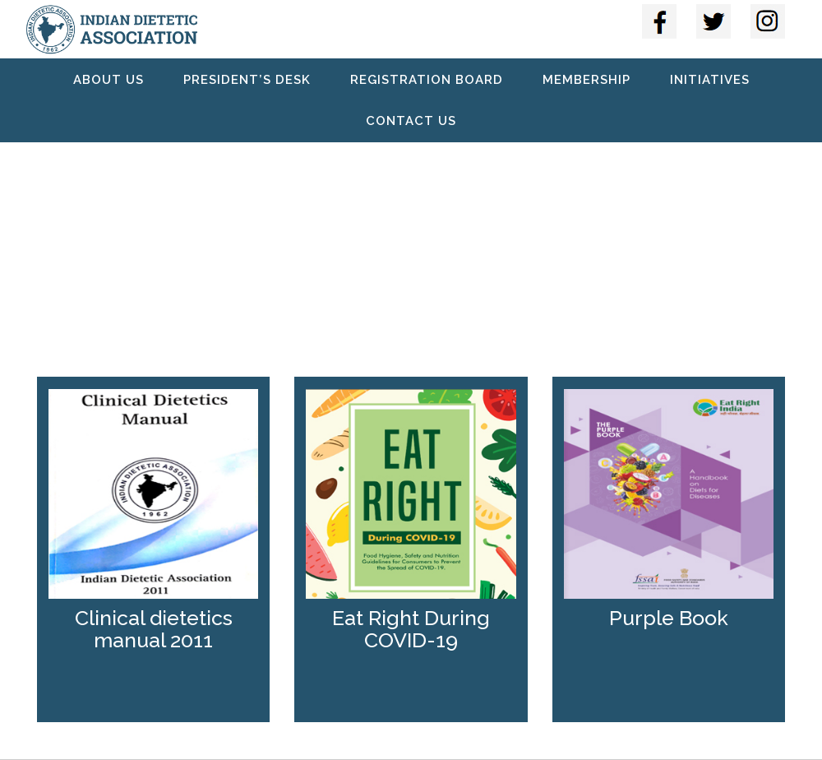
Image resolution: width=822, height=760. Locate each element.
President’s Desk (247, 79)
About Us (108, 79)
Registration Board (426, 79)
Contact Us (411, 121)
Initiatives (710, 79)
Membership (586, 79)
